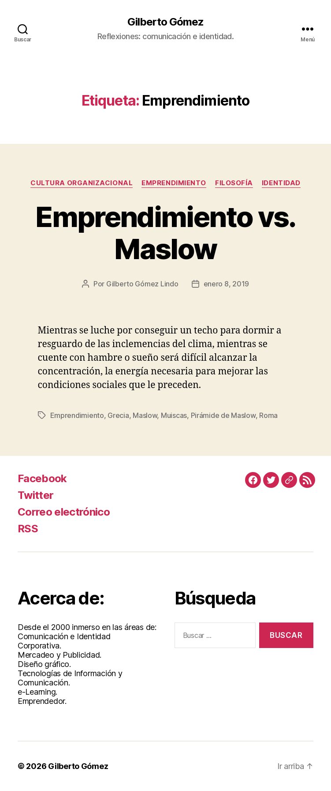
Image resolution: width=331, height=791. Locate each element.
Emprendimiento (173, 183)
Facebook (42, 478)
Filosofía (234, 183)
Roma (268, 415)
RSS (28, 528)
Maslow (145, 415)
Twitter (35, 495)
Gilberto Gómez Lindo (142, 283)
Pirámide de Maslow (223, 415)
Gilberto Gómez (165, 22)
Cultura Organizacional (81, 183)
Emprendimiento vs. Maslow (165, 233)
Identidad (281, 183)
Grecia (118, 415)
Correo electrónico (64, 511)
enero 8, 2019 (226, 283)
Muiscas (174, 415)
